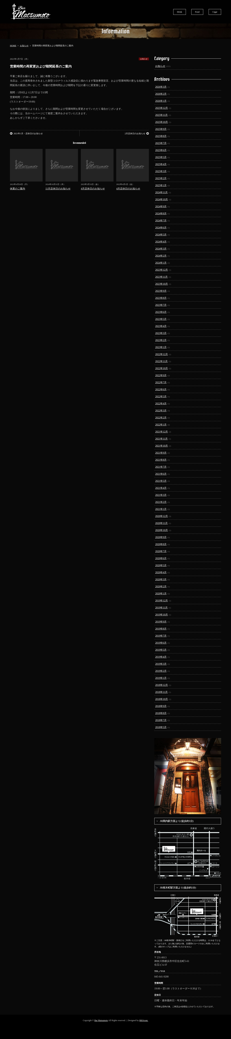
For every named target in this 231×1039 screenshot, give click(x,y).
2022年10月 (161, 368)
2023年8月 (161, 298)
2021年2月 (161, 502)
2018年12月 (161, 685)
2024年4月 (161, 241)
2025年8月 (161, 136)
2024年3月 (161, 248)
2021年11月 (161, 438)
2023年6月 (161, 312)
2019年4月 (161, 657)
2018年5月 (161, 727)
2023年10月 (161, 284)
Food (197, 12)
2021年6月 (161, 474)
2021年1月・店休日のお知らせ (26, 133)
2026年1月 (161, 101)
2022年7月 (161, 382)
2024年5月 (161, 234)
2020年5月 (161, 565)
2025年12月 (161, 108)
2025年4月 (161, 164)
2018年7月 (161, 720)
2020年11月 (161, 523)
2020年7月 (161, 551)
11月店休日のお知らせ (58, 188)
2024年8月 (161, 213)
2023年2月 (161, 340)
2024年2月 (161, 255)
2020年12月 (161, 516)
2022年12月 (161, 354)
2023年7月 (161, 305)
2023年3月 (161, 333)
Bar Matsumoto (101, 1020)
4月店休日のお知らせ (93, 188)
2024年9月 (161, 206)
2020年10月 (161, 530)
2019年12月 (161, 600)
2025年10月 (161, 122)
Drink (179, 12)
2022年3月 (161, 410)
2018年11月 (161, 692)
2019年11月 (161, 607)
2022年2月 (161, 417)
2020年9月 (161, 537)
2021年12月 (161, 431)
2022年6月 (161, 389)
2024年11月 (161, 192)
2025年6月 (161, 150)
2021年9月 (161, 452)
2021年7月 (161, 467)
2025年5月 (161, 157)
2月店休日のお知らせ (137, 133)
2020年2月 (161, 586)
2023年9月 (161, 291)
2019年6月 (161, 642)
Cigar (214, 12)
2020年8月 (161, 544)
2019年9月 (161, 621)
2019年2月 (161, 671)
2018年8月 (161, 713)
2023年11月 (161, 277)
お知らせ (143, 59)
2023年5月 (161, 319)
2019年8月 (161, 628)
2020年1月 (161, 593)
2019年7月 (161, 635)
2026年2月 (161, 94)
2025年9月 (161, 129)
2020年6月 (161, 558)
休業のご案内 (17, 188)
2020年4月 (161, 572)
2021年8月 (161, 460)
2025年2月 (161, 178)
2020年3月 (161, 579)
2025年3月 (161, 171)
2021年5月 (161, 481)
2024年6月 (161, 227)
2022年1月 (161, 424)
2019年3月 (161, 664)
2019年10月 (161, 614)
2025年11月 (161, 115)
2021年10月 (161, 445)
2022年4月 (161, 403)
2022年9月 (161, 375)
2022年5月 (161, 396)
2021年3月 (161, 495)
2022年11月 (161, 361)
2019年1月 (161, 678)
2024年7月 (161, 220)
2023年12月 (161, 270)
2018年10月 (161, 699)
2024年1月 (161, 262)
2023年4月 (161, 326)
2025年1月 (161, 185)
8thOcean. (143, 1020)
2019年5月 (161, 650)
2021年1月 (161, 509)
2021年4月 (161, 488)
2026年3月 (161, 87)
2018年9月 (161, 706)
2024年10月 (161, 199)
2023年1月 (161, 347)
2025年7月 (161, 143)
